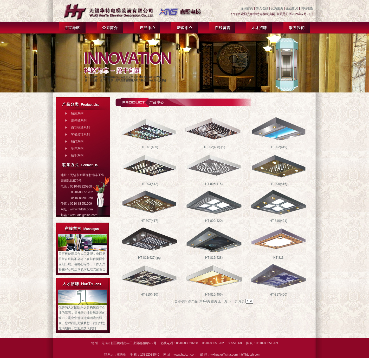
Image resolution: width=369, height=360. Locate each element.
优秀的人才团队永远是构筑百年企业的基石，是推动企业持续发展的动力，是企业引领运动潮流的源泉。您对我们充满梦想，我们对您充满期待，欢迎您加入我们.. (82, 318)
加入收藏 (262, 8)
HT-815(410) (149, 294)
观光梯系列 (79, 120)
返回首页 (247, 8)
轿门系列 (77, 141)
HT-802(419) (278, 147)
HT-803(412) (149, 184)
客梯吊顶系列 (80, 134)
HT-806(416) (278, 184)
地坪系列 (77, 148)
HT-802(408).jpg (214, 147)
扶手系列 (77, 155)
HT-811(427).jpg (149, 257)
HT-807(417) (149, 221)
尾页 (241, 301)
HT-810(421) (278, 221)
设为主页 (277, 8)
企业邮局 (292, 8)
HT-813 (278, 257)
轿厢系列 (77, 113)
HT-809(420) (214, 221)
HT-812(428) (214, 257)
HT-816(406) (214, 294)
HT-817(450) (278, 294)
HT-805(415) (214, 184)
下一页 (233, 301)
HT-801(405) (149, 147)
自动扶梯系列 (80, 127)
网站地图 (307, 8)
